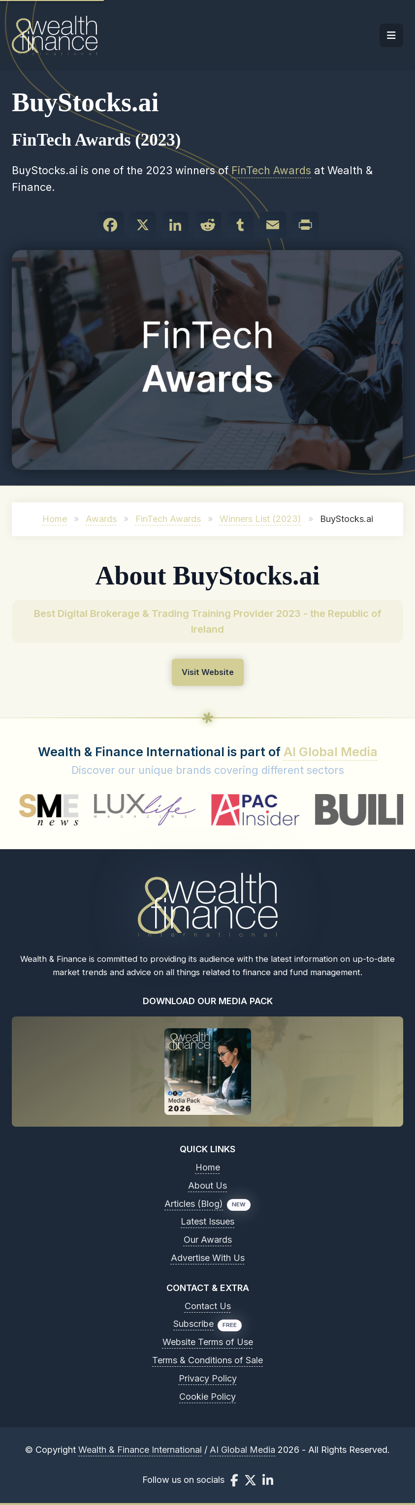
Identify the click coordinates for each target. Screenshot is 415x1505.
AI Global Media (331, 751)
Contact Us (208, 1306)
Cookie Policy (207, 1396)
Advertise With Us (208, 1258)
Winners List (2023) (260, 519)
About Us (207, 1185)
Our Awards (208, 1239)
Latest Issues (207, 1221)
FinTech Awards (271, 170)
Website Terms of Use (207, 1342)
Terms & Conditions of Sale (207, 1360)
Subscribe (193, 1324)
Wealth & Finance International (140, 1449)
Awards (101, 519)
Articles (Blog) (193, 1203)
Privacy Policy (208, 1378)
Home (54, 519)
